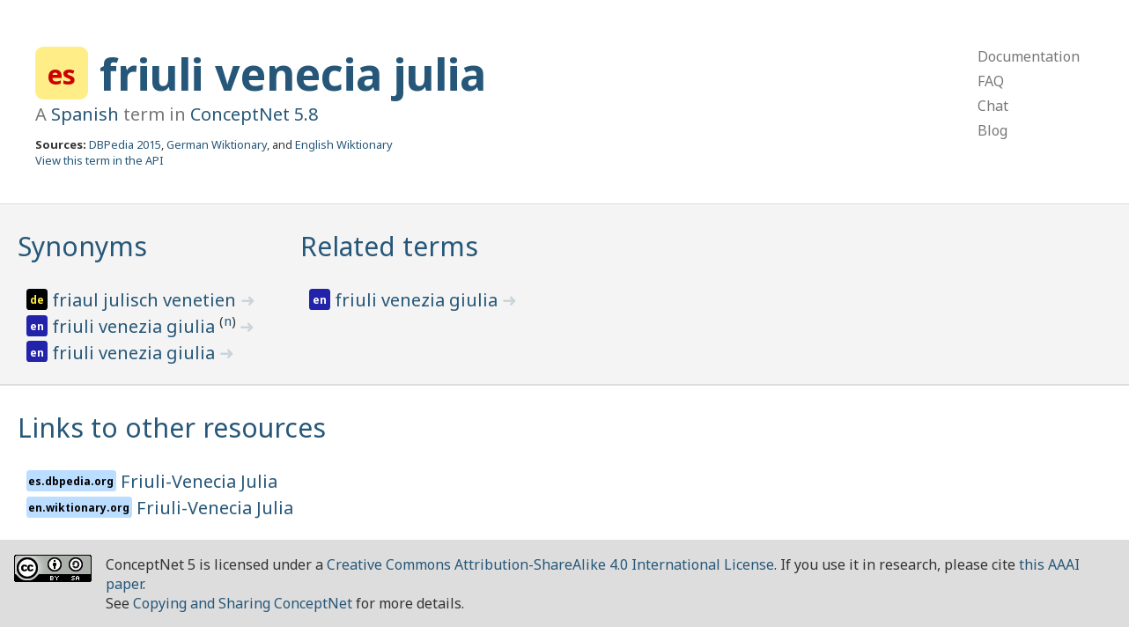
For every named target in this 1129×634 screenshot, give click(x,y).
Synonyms (82, 246)
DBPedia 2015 (125, 144)
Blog (992, 130)
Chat (993, 105)
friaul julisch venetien (146, 300)
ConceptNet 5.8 (254, 114)
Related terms (389, 246)
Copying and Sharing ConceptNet (242, 603)
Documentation (1029, 56)
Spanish (85, 114)
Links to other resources (172, 427)
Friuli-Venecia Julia (199, 481)
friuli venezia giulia (135, 326)
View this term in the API (99, 160)
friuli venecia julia (293, 74)
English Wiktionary (344, 144)
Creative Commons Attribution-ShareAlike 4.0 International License (550, 564)
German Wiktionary (216, 144)
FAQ (991, 81)
